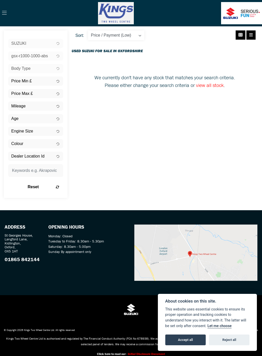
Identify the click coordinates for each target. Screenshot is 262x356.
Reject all (229, 340)
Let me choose (220, 326)
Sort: (79, 35)
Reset (43, 187)
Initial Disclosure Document (146, 354)
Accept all (185, 340)
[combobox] (35, 43)
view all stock (210, 85)
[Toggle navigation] (4, 13)
